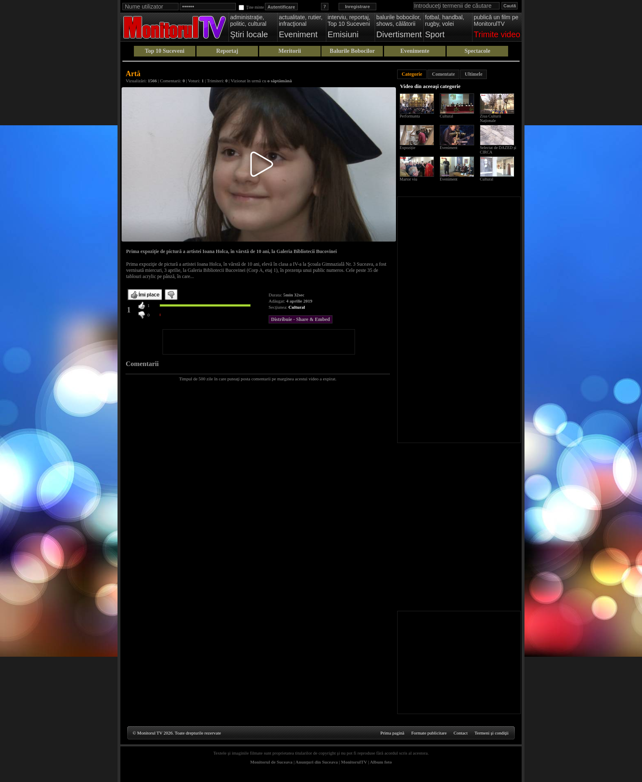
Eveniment (448, 147)
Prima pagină (392, 732)
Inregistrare (357, 6)
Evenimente (415, 51)
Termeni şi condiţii (492, 732)
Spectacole (477, 51)
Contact (461, 732)
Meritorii (289, 51)
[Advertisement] (259, 342)
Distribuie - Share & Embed (300, 319)
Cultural (297, 307)
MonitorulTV (354, 761)
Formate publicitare (428, 732)
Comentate (443, 74)
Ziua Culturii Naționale (490, 118)
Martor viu (408, 179)
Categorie (412, 74)
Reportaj (227, 51)
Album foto (381, 761)
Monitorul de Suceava (271, 761)
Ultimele (473, 74)
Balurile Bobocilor (352, 51)
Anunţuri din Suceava (317, 761)
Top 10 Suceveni (165, 51)
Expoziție (407, 147)
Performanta (410, 116)
